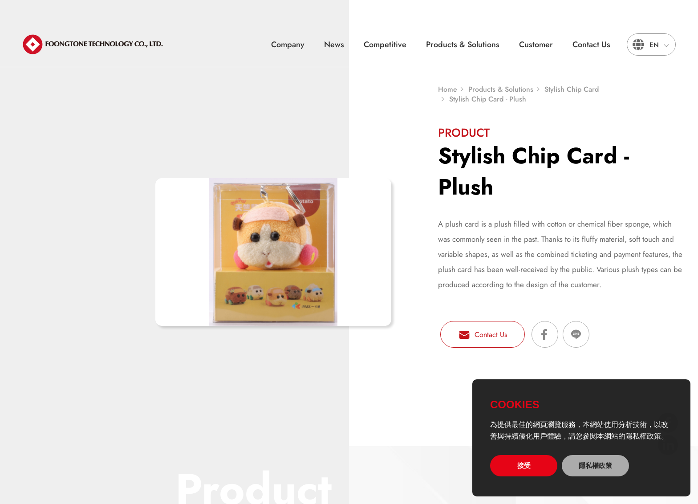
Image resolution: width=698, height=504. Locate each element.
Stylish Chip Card (571, 89)
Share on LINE (576, 334)
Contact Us (591, 44)
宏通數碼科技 (93, 44)
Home (447, 89)
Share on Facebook (545, 334)
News (334, 44)
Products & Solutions (462, 44)
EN (654, 45)
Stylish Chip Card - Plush (487, 99)
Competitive (385, 44)
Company (287, 44)
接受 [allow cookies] (524, 465)
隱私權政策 (595, 465)
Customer (536, 44)
